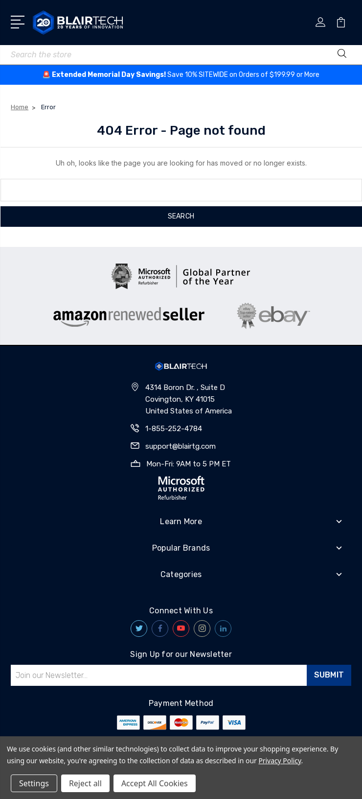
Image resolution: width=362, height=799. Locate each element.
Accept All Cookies (154, 783)
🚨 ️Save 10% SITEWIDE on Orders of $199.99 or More (180, 75)
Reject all (85, 783)
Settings (34, 783)
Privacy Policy (279, 760)
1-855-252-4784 (173, 428)
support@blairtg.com (180, 446)
